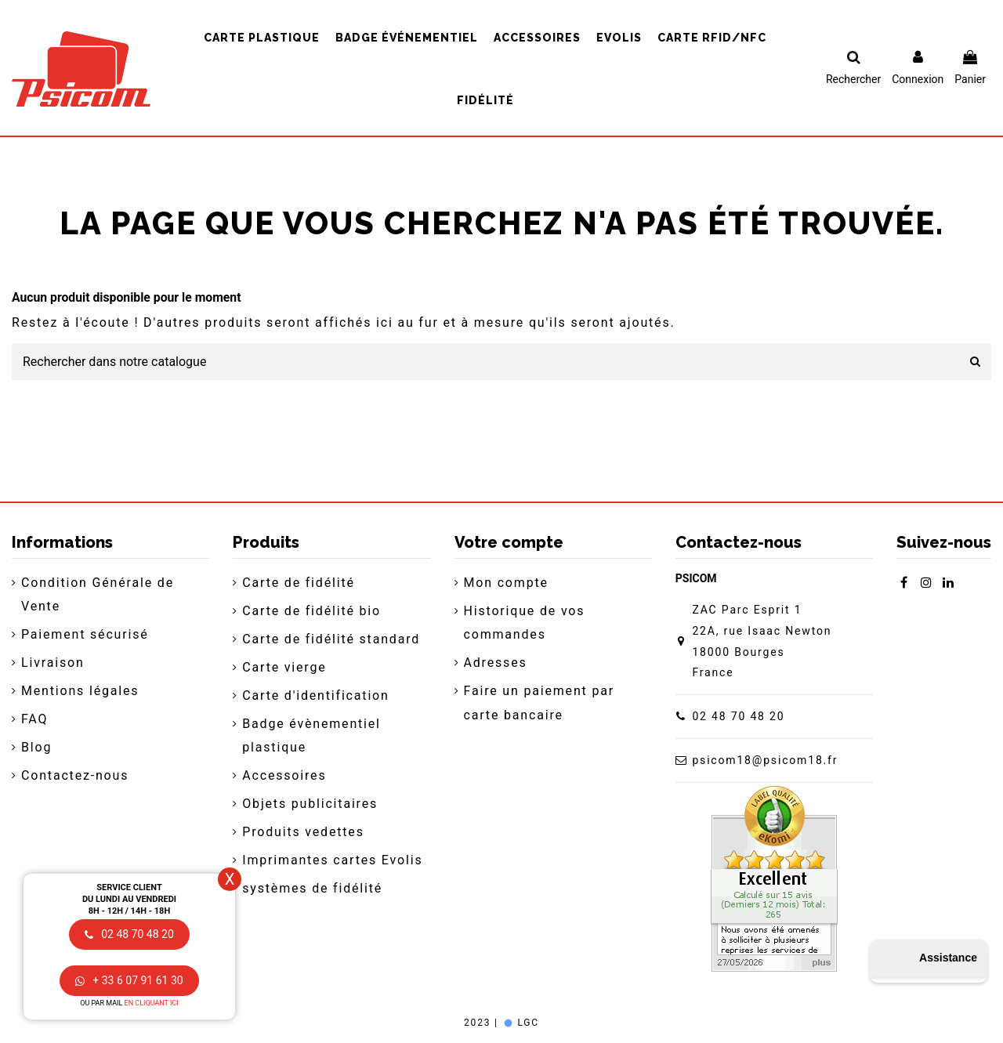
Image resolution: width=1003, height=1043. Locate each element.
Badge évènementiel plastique (311, 735)
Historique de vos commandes (524, 622)
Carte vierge (284, 667)
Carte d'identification (315, 695)
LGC (520, 1022)
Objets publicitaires (310, 803)
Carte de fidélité (298, 582)
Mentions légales (80, 690)
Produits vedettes (303, 831)
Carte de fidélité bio (311, 610)
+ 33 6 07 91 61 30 (129, 980)
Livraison (53, 662)
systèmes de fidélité (312, 888)
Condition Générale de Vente (97, 594)
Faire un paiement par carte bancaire (539, 702)
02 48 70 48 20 (738, 716)
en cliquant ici (152, 1003)
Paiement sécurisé (85, 634)
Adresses (495, 662)
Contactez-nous (75, 775)
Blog (36, 747)
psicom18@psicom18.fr (765, 760)
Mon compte (506, 582)
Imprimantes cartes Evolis (332, 860)
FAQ (34, 719)
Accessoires (284, 775)
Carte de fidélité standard (331, 639)
